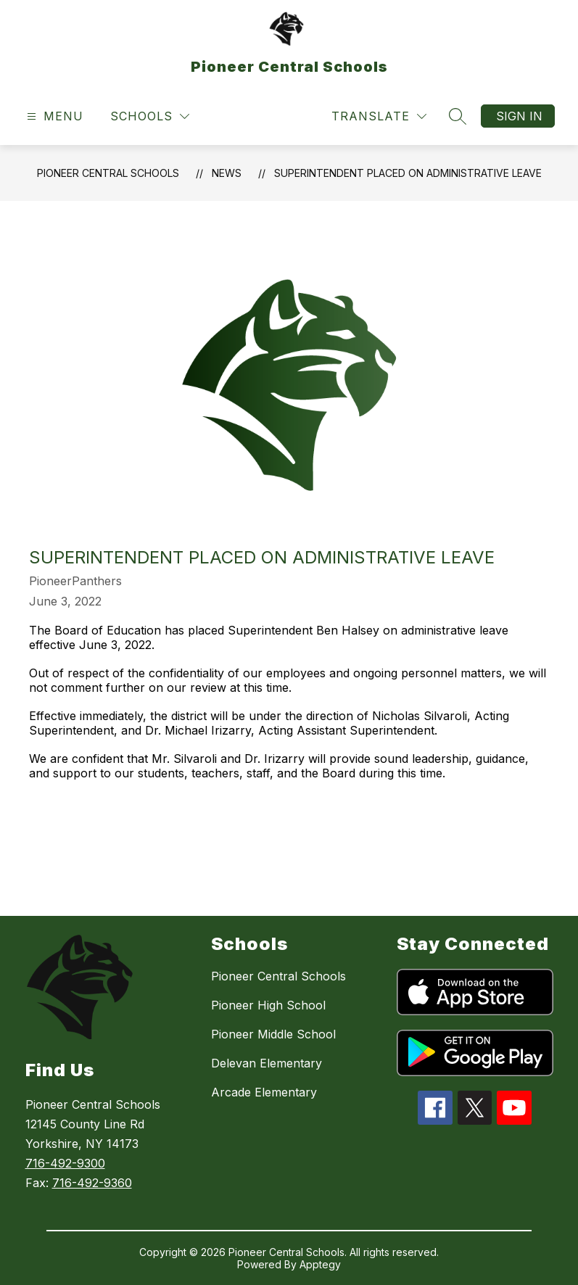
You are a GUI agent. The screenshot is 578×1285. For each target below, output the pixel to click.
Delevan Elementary (266, 1063)
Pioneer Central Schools (108, 173)
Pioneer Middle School (273, 1034)
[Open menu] (53, 116)
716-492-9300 (65, 1163)
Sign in (519, 116)
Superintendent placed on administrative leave (408, 173)
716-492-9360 (92, 1182)
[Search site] (457, 116)
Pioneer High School (268, 1005)
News (226, 173)
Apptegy (320, 1264)
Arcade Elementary (264, 1092)
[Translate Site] (379, 116)
